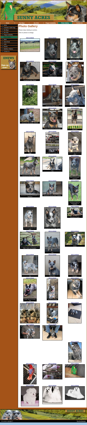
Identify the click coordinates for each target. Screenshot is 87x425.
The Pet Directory (81, 421)
